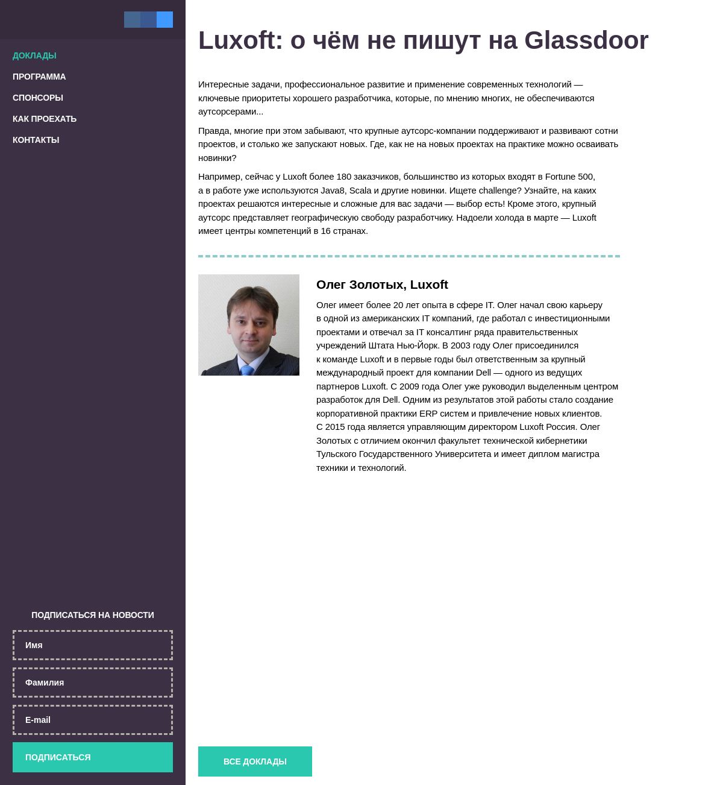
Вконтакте (132, 19)
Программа (39, 76)
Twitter (164, 19)
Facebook (148, 20)
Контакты (36, 140)
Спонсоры (38, 97)
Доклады (35, 55)
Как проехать (45, 119)
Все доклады (261, 761)
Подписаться (92, 756)
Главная (48, 19)
